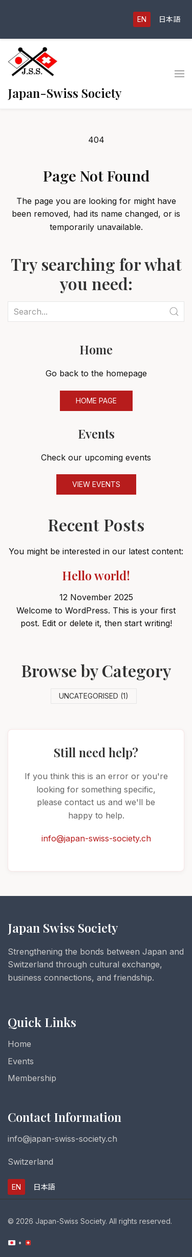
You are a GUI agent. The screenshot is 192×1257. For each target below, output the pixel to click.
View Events (96, 484)
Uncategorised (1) (94, 695)
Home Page (96, 400)
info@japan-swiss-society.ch (96, 838)
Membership (32, 1078)
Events (21, 1061)
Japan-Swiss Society (65, 93)
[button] (179, 74)
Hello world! (96, 575)
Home (19, 1044)
